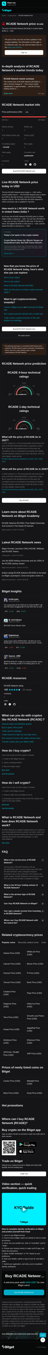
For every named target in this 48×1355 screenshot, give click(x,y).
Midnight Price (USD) (33, 1082)
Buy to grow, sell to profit (12, 727)
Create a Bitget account (14, 307)
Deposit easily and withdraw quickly (17, 724)
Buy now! (5, 770)
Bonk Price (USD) (34, 982)
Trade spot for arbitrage (12, 731)
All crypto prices (24, 335)
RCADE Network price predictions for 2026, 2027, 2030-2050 (22, 460)
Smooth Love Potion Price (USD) (35, 1017)
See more (5, 843)
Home (4, 15)
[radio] (10, 689)
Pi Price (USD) (33, 973)
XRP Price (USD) (34, 1054)
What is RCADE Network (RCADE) (18, 286)
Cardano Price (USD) (9, 993)
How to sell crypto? (12, 282)
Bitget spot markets (14, 47)
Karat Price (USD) (34, 1093)
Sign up (24, 52)
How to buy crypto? (12, 277)
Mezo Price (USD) (11, 1093)
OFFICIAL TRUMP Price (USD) (11, 1053)
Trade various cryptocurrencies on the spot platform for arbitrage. (22, 319)
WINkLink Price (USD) (33, 953)
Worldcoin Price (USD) (10, 1041)
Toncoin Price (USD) (12, 982)
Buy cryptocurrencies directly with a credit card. (23, 314)
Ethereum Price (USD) (33, 1041)
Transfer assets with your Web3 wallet (18, 742)
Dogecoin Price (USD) (9, 1005)
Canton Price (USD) (11, 1081)
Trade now (24, 1174)
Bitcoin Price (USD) (35, 964)
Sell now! (5, 805)
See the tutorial (8, 774)
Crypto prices (12, 15)
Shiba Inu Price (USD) (33, 1005)
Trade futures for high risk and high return (19, 735)
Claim (43, 1335)
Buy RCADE (23, 500)
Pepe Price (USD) (34, 993)
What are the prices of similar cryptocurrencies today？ (23, 291)
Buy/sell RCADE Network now (24, 171)
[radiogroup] (14, 689)
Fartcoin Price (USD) (12, 973)
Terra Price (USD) (10, 1017)
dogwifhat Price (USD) (33, 1029)
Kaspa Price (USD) (11, 1029)
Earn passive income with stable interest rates (21, 738)
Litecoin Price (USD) (12, 964)
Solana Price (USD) (11, 953)
